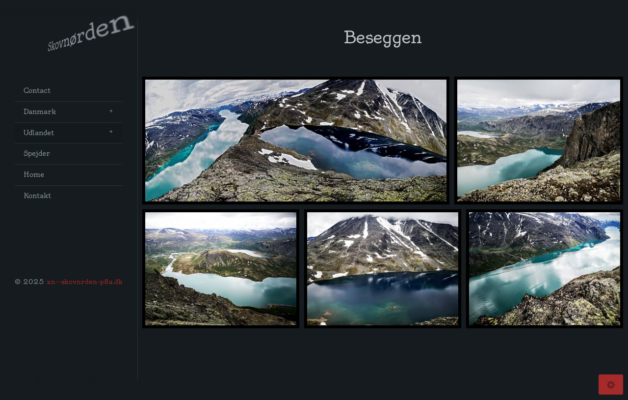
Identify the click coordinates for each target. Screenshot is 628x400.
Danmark (40, 112)
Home (34, 175)
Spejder (37, 153)
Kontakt (37, 196)
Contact (37, 90)
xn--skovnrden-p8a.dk (85, 282)
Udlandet (39, 133)
